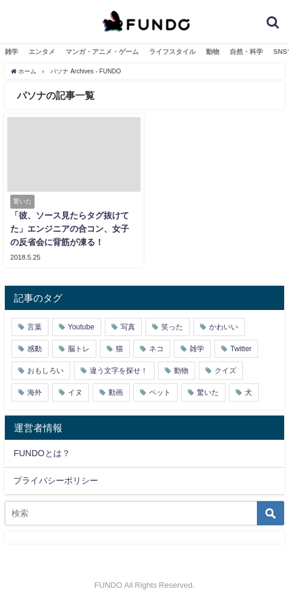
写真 (128, 327)
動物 (212, 51)
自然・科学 (246, 51)
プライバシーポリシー (55, 480)
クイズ (225, 370)
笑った (172, 327)
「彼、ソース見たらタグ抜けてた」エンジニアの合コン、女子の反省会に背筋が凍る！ (69, 228)
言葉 (34, 327)
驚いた (208, 392)
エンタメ (41, 51)
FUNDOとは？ (41, 453)
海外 (34, 392)
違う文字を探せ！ (119, 370)
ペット (160, 392)
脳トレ (79, 348)
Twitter (240, 348)
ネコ (156, 348)
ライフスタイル (172, 51)
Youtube (81, 327)
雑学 (11, 51)
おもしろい (45, 370)
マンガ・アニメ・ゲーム (102, 51)
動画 (115, 392)
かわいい (223, 327)
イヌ (75, 392)
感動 (34, 348)
